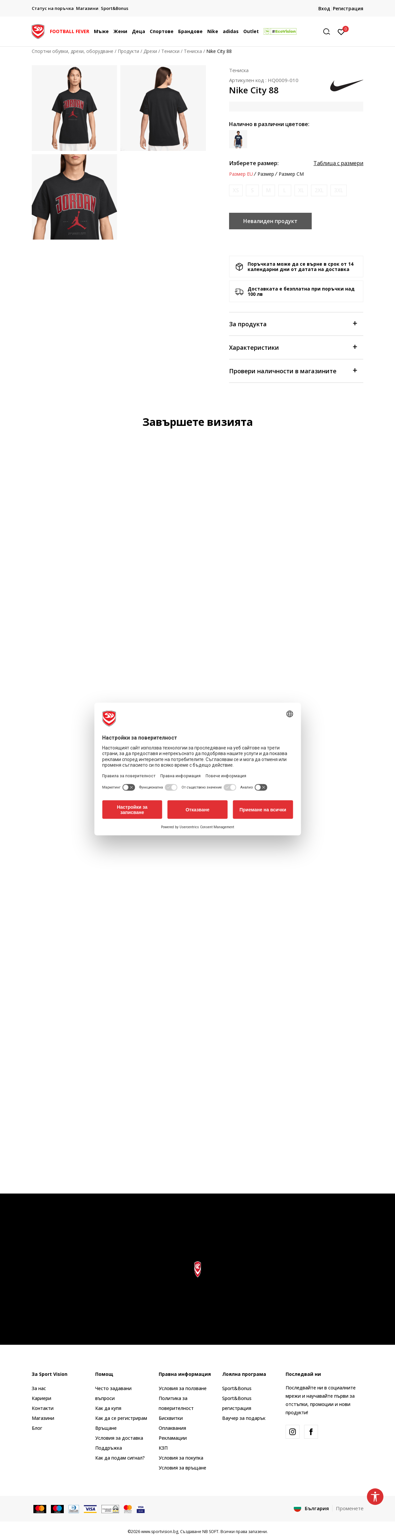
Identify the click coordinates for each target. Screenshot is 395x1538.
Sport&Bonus (237, 1388)
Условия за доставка (119, 1438)
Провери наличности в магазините (293, 370)
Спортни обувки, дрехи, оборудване (72, 51)
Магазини (43, 1418)
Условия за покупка (181, 1458)
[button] (329, 31)
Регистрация (348, 8)
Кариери (41, 1398)
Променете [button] (350, 1508)
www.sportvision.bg (159, 1531)
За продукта (293, 323)
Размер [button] (265, 174)
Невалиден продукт (270, 221)
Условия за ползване (183, 1388)
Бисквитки (171, 1418)
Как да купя (108, 1408)
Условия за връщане (182, 1468)
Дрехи (150, 51)
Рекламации (173, 1438)
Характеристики (293, 346)
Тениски (170, 51)
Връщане (106, 1428)
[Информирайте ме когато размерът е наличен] (236, 190)
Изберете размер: (254, 163)
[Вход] (341, 31)
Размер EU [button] (241, 174)
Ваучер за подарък (243, 1418)
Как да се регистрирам (121, 1418)
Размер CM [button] (291, 174)
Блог (37, 1428)
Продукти (128, 51)
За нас (39, 1388)
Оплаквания (172, 1428)
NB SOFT (210, 1531)
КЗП (163, 1448)
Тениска (193, 51)
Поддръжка (108, 1448)
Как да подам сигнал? (120, 1458)
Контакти (43, 1408)
